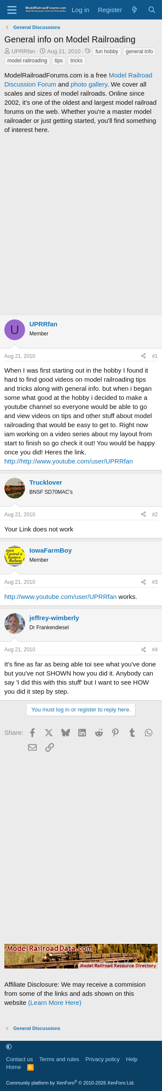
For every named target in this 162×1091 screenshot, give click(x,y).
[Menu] (12, 10)
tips (59, 61)
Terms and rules (59, 1059)
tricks (76, 61)
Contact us (19, 1059)
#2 (155, 515)
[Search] (151, 10)
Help (132, 1059)
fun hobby (106, 51)
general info (139, 51)
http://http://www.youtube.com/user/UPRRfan (68, 461)
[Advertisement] (81, 224)
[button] (8, 1047)
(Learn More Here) (54, 1002)
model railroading (27, 61)
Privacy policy (103, 1059)
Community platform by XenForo (70, 1082)
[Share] (143, 356)
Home (13, 1067)
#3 (155, 582)
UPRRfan (23, 51)
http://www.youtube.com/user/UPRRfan (60, 596)
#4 (155, 650)
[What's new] (134, 10)
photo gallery (88, 84)
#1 (155, 356)
